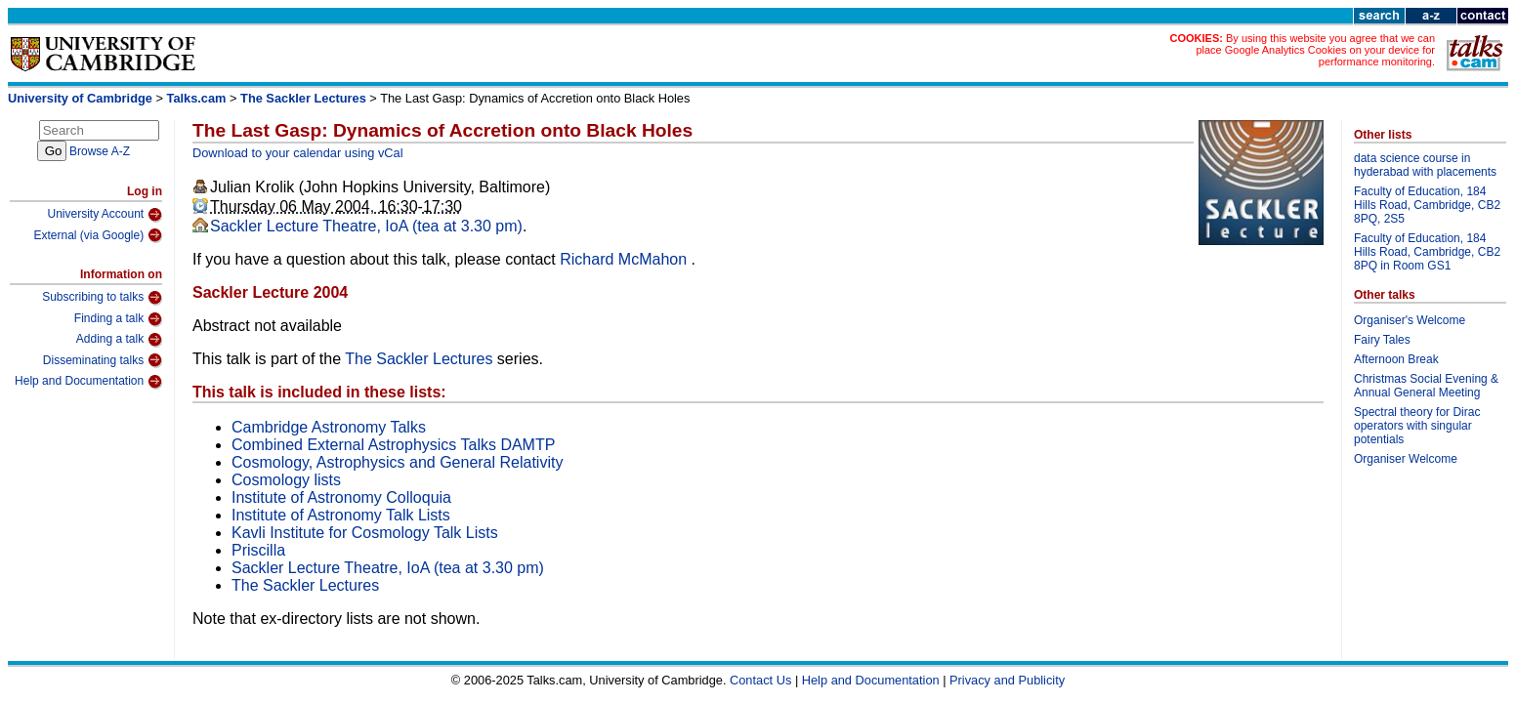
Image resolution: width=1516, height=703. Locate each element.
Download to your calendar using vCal (297, 152)
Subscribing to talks (102, 298)
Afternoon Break (1396, 359)
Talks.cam (197, 98)
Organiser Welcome (1405, 459)
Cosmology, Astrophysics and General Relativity (397, 462)
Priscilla (258, 550)
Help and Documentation (88, 382)
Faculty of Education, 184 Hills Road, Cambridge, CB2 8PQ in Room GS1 (1427, 251)
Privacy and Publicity (1007, 680)
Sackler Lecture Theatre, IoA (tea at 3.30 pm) (366, 226)
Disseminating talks (102, 360)
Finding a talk (118, 319)
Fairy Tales (1382, 340)
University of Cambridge (80, 98)
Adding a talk (119, 340)
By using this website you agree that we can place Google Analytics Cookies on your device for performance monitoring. (1315, 49)
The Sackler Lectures (303, 98)
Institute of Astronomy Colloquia (341, 497)
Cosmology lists (286, 480)
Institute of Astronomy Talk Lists (341, 515)
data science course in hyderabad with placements (1425, 165)
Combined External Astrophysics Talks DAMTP (393, 444)
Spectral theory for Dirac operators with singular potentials (1417, 425)
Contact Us (760, 680)
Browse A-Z (99, 151)
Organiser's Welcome (1409, 320)
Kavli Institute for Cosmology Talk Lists (365, 532)
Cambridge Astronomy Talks (329, 427)
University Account (104, 215)
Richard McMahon (625, 259)
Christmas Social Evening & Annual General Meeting (1426, 385)
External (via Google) (97, 235)
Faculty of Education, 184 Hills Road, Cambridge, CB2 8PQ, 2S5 (1427, 205)
